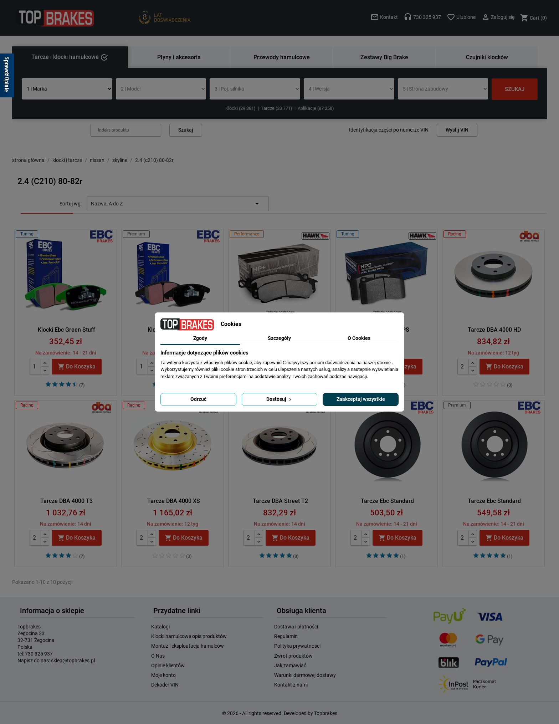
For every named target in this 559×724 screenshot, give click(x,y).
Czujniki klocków (487, 57)
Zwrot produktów (293, 656)
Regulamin (286, 636)
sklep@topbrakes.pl (73, 660)
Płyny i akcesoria (179, 57)
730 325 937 (39, 654)
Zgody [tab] (200, 338)
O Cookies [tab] (359, 338)
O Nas (158, 656)
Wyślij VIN (457, 130)
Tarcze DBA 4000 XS (173, 501)
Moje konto (163, 675)
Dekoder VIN (165, 685)
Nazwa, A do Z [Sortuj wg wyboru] (176, 203)
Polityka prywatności (297, 646)
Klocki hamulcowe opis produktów (189, 636)
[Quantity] (35, 366)
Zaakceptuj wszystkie (361, 399)
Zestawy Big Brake (384, 57)
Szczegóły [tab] (279, 338)
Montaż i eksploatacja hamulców (187, 646)
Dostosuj (279, 399)
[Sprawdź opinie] (7, 76)
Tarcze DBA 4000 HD (494, 329)
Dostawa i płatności (296, 626)
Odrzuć (198, 399)
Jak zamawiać (290, 665)
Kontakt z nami (291, 685)
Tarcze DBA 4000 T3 (66, 501)
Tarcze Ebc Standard (387, 501)
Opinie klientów (168, 665)
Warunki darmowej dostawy (305, 675)
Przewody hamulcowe (281, 57)
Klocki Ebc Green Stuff (66, 329)
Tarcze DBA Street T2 (280, 501)
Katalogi (160, 626)
